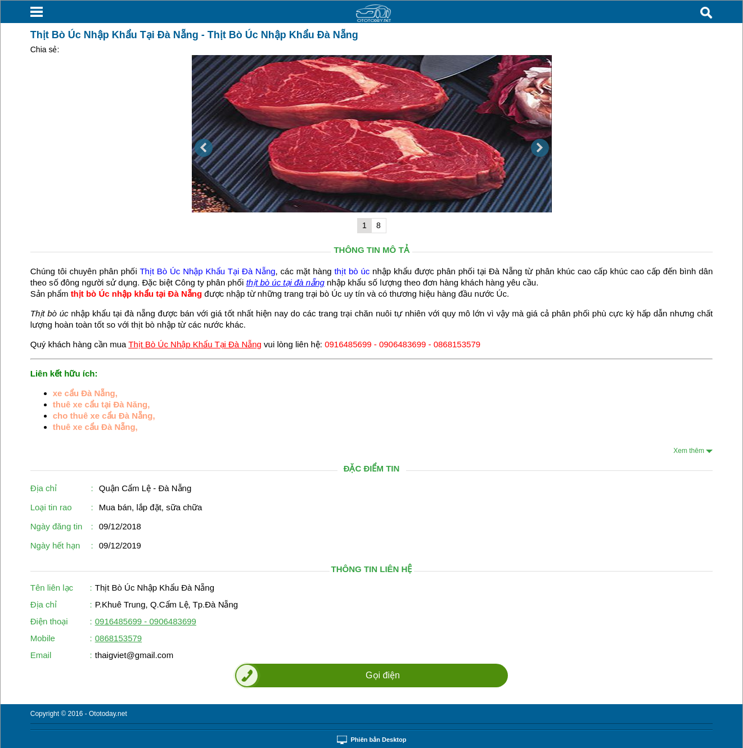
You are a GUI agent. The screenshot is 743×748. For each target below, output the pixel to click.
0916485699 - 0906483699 (145, 621)
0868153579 (118, 638)
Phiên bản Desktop (379, 739)
